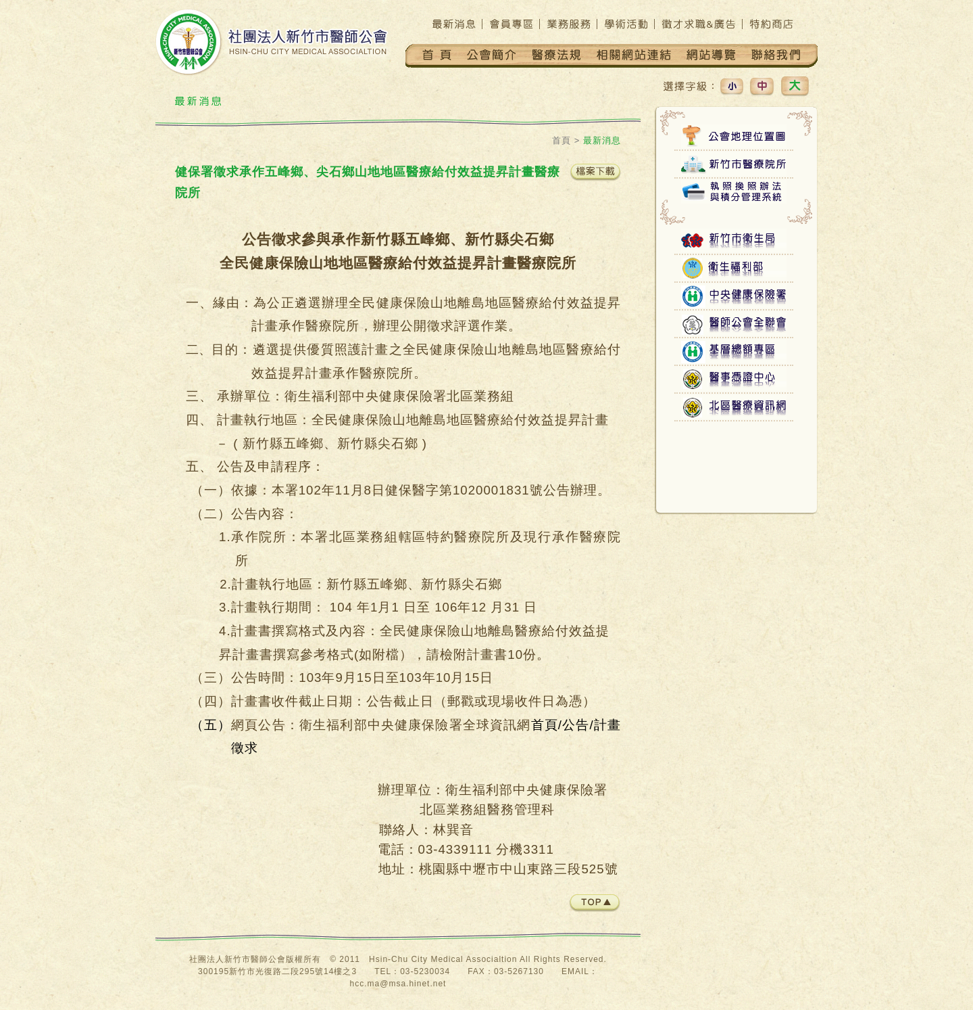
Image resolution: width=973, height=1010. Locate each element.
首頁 (561, 140)
